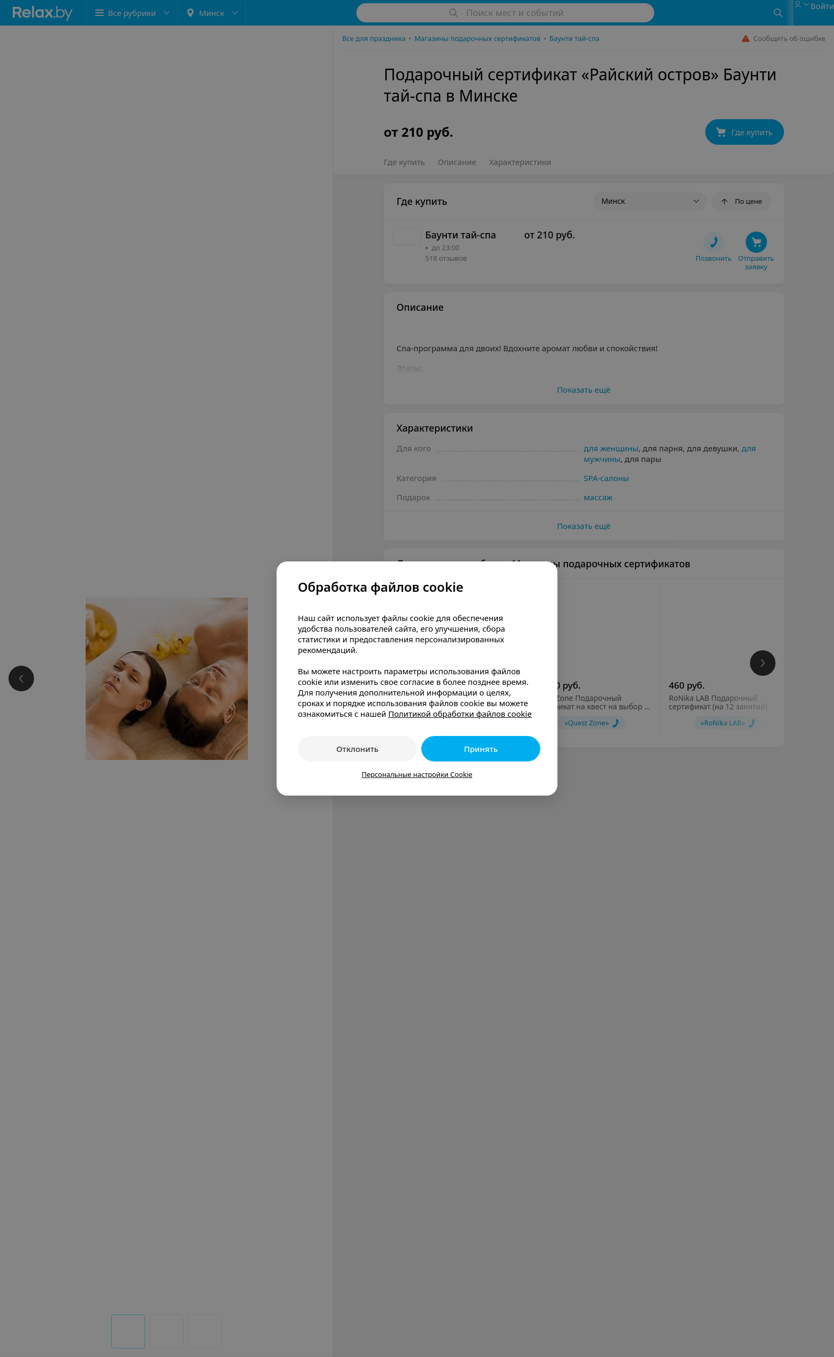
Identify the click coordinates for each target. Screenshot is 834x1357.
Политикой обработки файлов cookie (460, 713)
